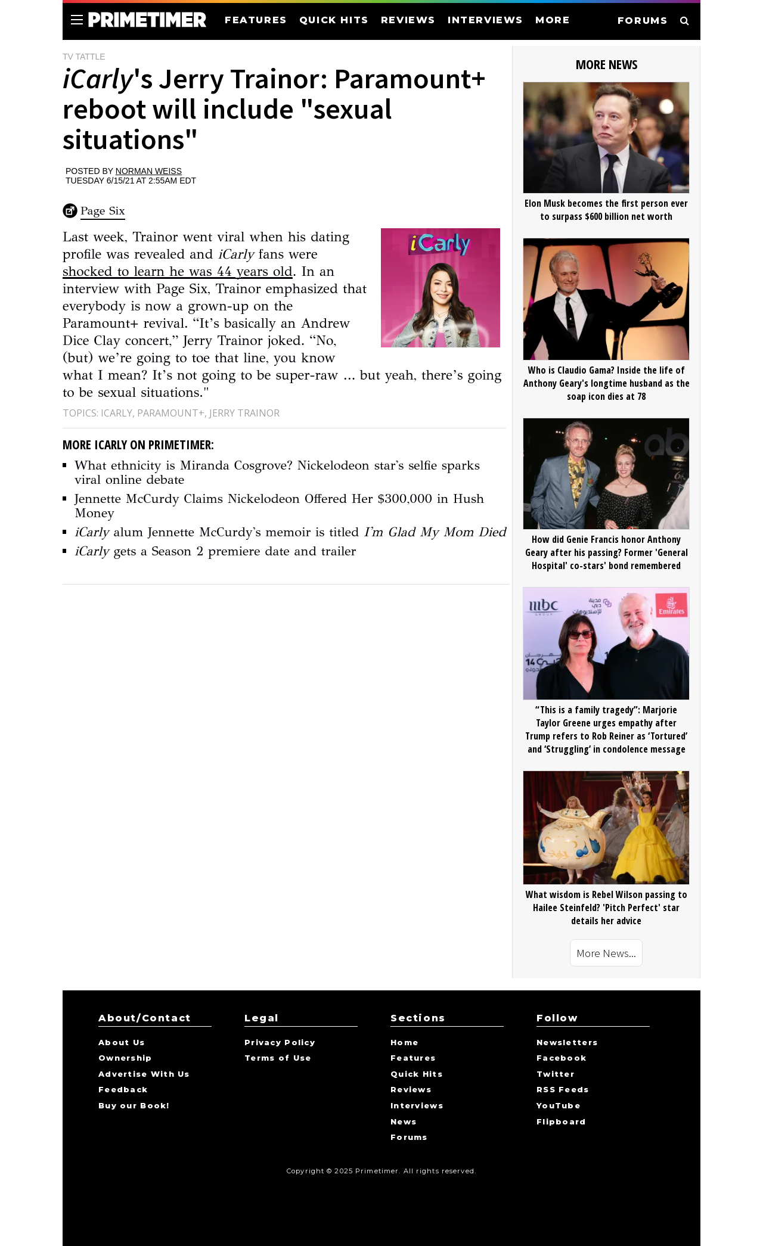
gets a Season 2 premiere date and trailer (215, 551)
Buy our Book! (134, 1106)
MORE (552, 20)
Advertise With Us (144, 1074)
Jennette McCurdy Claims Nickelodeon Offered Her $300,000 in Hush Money (279, 505)
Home (404, 1042)
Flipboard (561, 1122)
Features (413, 1058)
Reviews (411, 1089)
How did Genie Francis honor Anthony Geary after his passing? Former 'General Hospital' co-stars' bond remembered (606, 552)
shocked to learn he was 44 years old (178, 271)
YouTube (558, 1106)
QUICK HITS (334, 20)
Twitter (555, 1074)
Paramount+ (170, 413)
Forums (409, 1137)
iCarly (116, 413)
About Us (121, 1042)
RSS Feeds (563, 1089)
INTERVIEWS (485, 20)
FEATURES (256, 20)
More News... (606, 953)
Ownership (125, 1058)
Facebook (561, 1058)
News (403, 1122)
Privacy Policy (279, 1042)
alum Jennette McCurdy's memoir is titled (290, 532)
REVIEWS (408, 20)
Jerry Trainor (244, 413)
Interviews (416, 1106)
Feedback (123, 1089)
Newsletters (567, 1042)
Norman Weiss (149, 171)
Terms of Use (277, 1058)
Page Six (102, 210)
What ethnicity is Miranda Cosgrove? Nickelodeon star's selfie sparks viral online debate (277, 472)
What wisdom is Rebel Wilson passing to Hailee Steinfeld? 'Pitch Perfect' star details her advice (606, 907)
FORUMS (643, 20)
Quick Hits (416, 1074)
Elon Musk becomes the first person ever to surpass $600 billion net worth (606, 210)
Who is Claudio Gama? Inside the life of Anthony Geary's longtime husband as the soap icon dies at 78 (606, 383)
